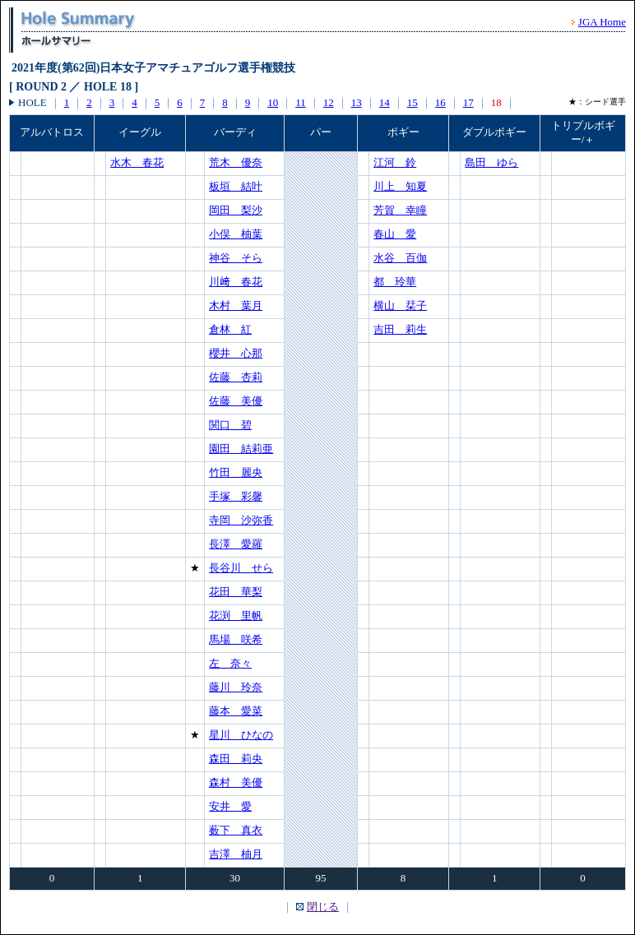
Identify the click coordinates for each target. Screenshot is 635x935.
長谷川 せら (241, 568)
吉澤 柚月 (235, 854)
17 (468, 102)
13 (356, 102)
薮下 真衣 (235, 830)
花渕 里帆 (235, 615)
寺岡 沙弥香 (241, 520)
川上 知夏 (400, 186)
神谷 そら (235, 258)
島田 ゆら (491, 162)
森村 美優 (235, 782)
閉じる (323, 906)
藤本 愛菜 (235, 711)
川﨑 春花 (235, 281)
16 (440, 102)
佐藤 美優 (235, 401)
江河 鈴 (394, 162)
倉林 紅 (230, 329)
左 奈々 (230, 663)
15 (412, 102)
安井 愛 (230, 806)
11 (300, 102)
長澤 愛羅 (235, 544)
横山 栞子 (400, 305)
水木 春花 (137, 162)
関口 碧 (230, 425)
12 (328, 102)
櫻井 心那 (235, 353)
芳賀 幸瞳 (400, 210)
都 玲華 (394, 281)
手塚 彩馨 (235, 496)
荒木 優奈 (235, 162)
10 (272, 102)
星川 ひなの (241, 735)
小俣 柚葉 (235, 234)
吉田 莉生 (400, 329)
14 (384, 102)
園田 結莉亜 (241, 448)
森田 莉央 (235, 758)
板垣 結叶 (235, 186)
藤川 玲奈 (235, 687)
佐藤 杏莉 (235, 377)
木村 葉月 (235, 305)
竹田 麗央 (235, 472)
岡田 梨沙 (235, 210)
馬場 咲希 (235, 639)
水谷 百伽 (400, 258)
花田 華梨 (235, 592)
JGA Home (602, 22)
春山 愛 (394, 234)
